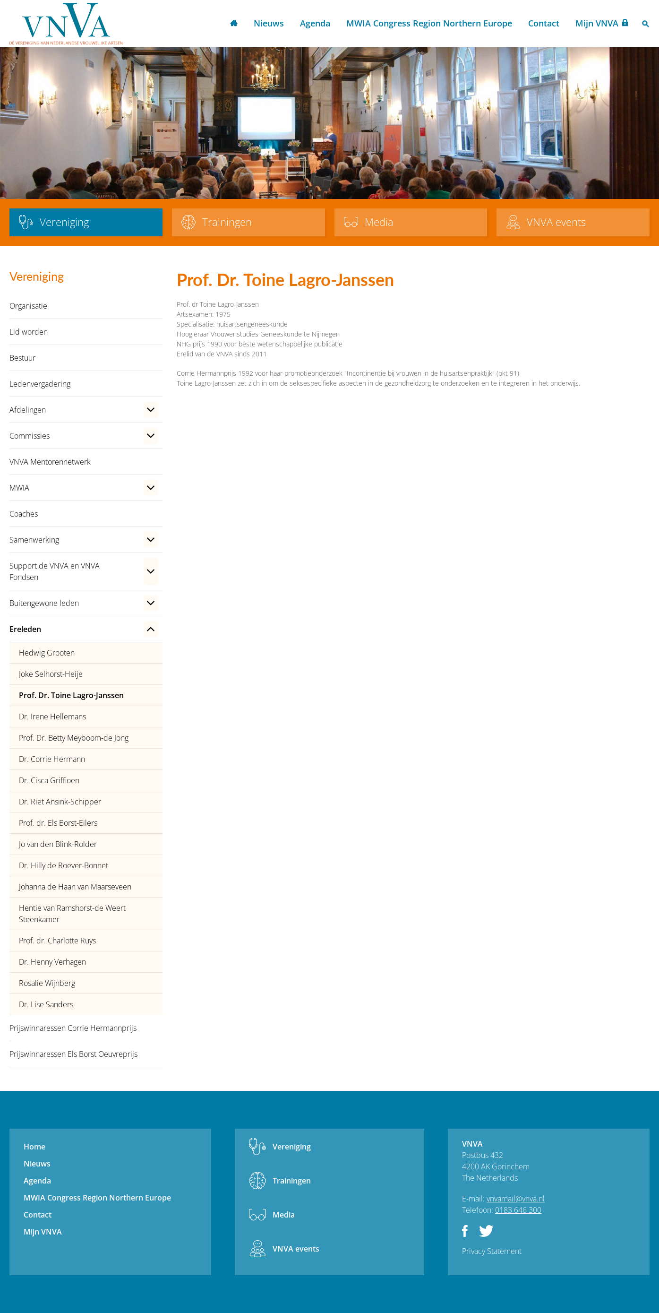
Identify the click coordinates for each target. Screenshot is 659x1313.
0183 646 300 (518, 1210)
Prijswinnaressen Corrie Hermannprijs (73, 1028)
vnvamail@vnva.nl (516, 1198)
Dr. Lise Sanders (46, 1004)
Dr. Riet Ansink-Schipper (60, 801)
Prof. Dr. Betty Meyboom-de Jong (73, 738)
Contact (543, 23)
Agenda (315, 23)
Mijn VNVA (596, 23)
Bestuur (22, 358)
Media (284, 1214)
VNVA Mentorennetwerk (50, 462)
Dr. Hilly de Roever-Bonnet (63, 865)
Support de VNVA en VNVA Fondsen (54, 571)
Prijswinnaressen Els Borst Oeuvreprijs (73, 1054)
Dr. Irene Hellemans (52, 716)
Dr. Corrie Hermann (52, 759)
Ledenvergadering (39, 384)
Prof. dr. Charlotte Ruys (57, 940)
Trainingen (292, 1180)
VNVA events (296, 1249)
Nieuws (269, 23)
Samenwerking (34, 540)
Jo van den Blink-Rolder (58, 844)
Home (234, 24)
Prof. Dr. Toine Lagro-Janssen (71, 695)
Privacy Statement (492, 1251)
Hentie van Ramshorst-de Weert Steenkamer (72, 913)
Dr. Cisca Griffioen (49, 780)
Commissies (29, 436)
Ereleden (25, 629)
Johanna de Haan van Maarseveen (75, 886)
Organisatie (28, 306)
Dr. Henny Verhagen (52, 962)
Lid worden (28, 332)
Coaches (23, 514)
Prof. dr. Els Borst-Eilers (58, 823)
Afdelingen (27, 410)
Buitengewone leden (44, 603)
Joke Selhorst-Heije (51, 674)
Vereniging (292, 1146)
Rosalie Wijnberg (47, 983)
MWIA (19, 488)
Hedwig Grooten (47, 653)
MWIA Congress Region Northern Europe (429, 23)
